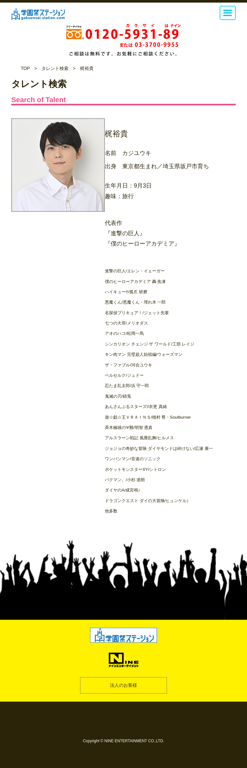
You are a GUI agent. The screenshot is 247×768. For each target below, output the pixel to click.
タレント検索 (55, 68)
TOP (25, 68)
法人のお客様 (123, 685)
